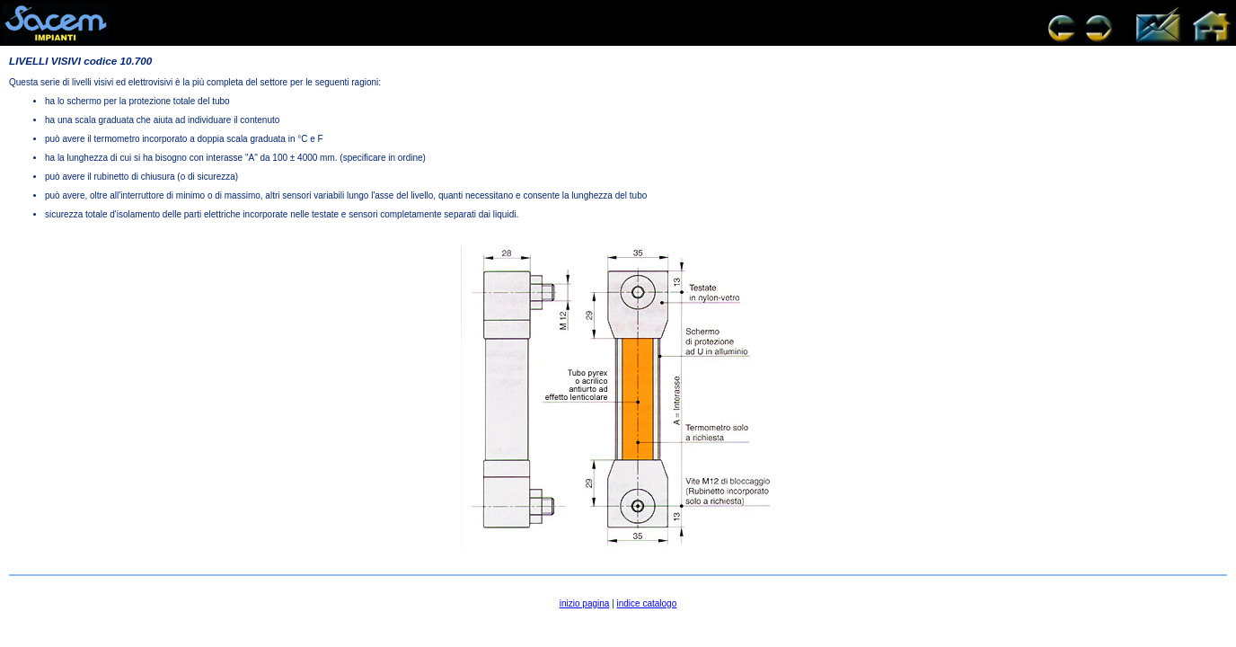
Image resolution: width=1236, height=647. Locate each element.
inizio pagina (585, 603)
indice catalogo (647, 603)
